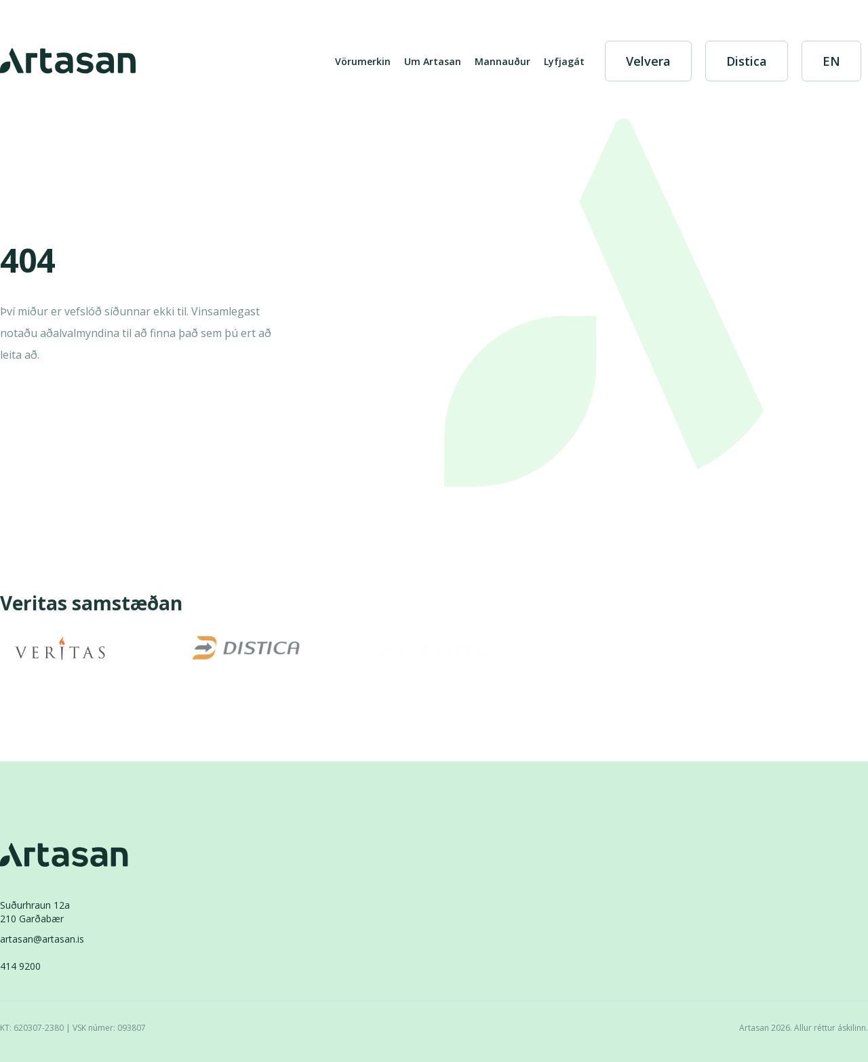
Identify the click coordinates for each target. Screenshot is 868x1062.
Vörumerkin (363, 61)
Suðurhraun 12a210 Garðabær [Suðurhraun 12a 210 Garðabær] (35, 912)
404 (27, 261)
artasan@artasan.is (42, 938)
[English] (831, 61)
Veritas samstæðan (91, 603)
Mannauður (502, 61)
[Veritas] (59, 648)
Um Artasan (432, 61)
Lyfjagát (564, 61)
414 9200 (20, 966)
